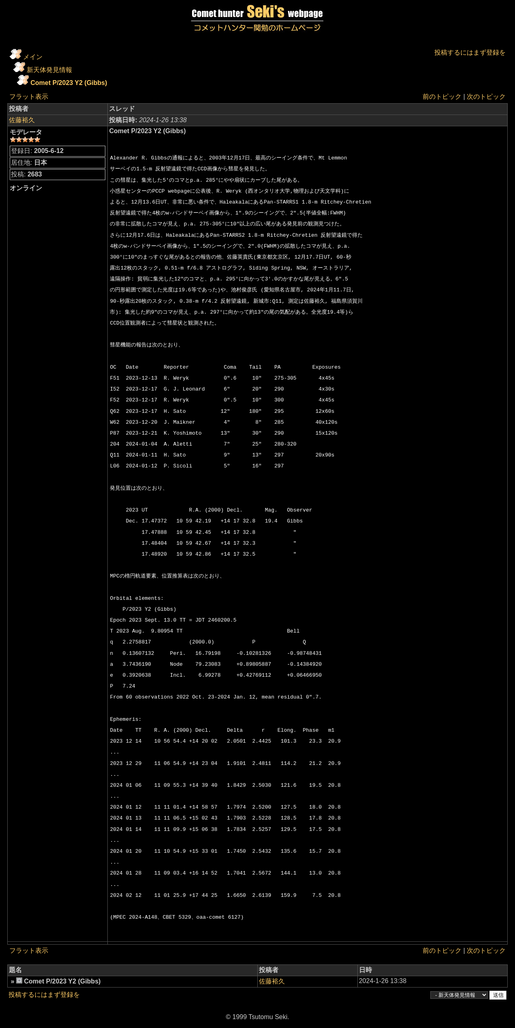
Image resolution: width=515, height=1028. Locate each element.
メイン (33, 56)
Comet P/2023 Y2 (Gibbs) (68, 82)
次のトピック (486, 96)
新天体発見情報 (49, 69)
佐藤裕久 (22, 120)
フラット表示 (28, 96)
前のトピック (442, 96)
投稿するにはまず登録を (470, 52)
